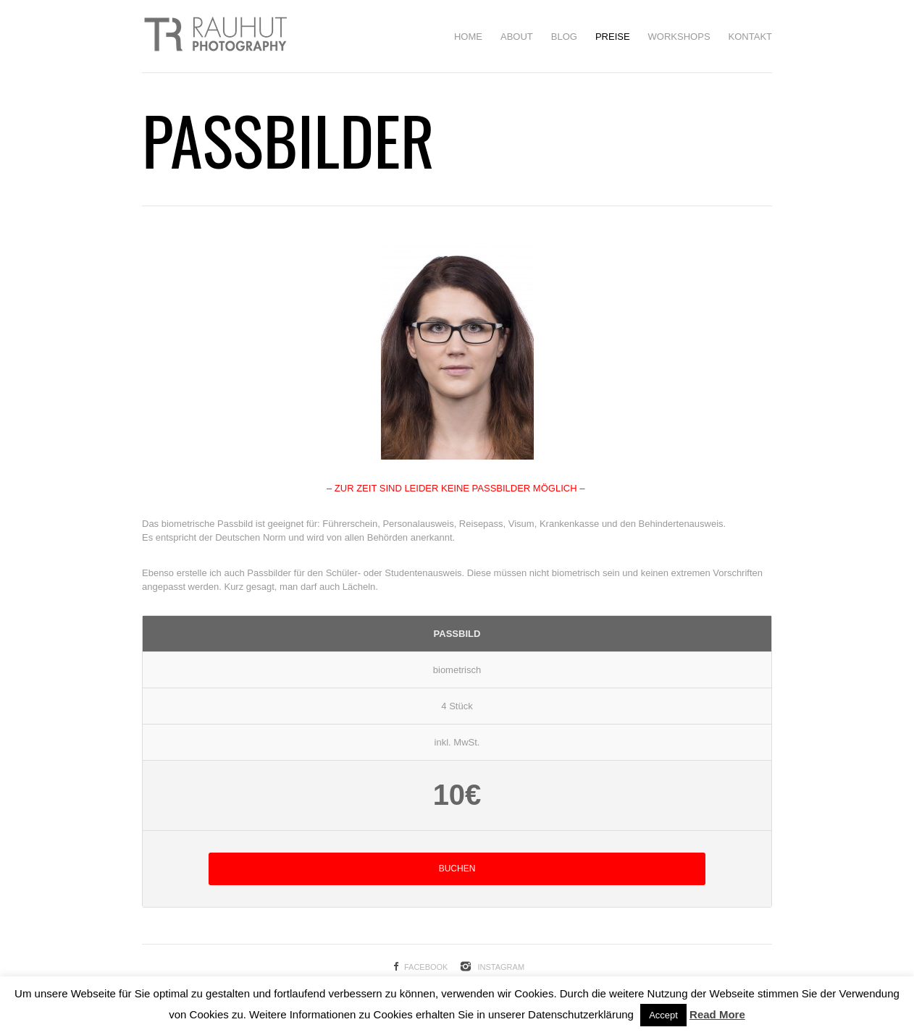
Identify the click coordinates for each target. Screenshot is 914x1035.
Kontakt (750, 36)
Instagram (500, 967)
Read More (717, 1014)
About (516, 36)
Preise (612, 36)
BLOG (564, 36)
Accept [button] (663, 1015)
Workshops (679, 36)
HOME (468, 36)
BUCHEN (457, 868)
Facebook (426, 967)
